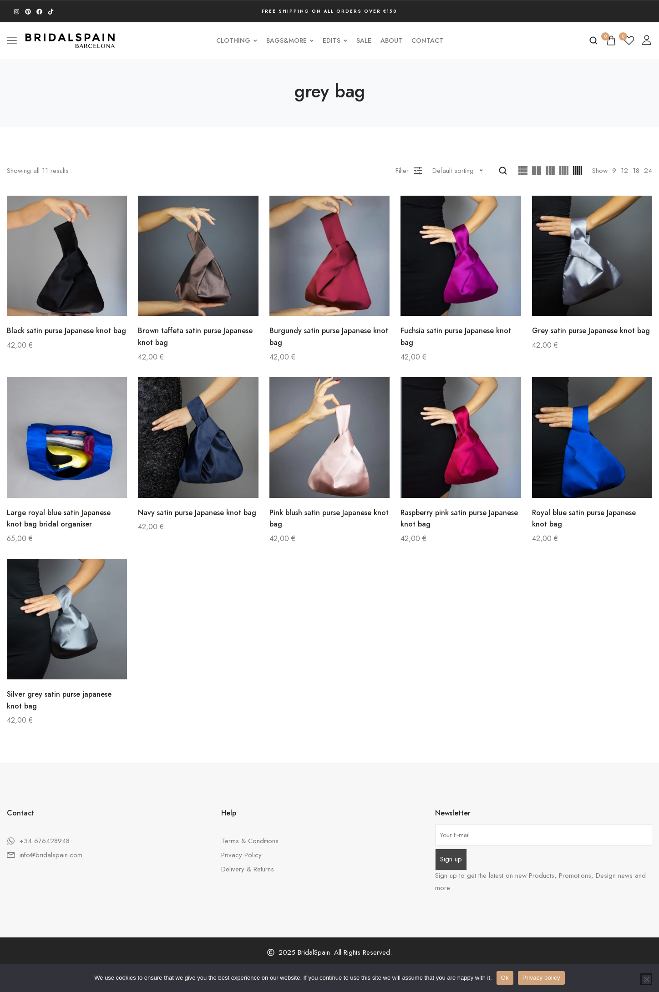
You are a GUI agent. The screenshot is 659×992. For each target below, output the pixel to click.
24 (648, 171)
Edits (335, 40)
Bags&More (290, 40)
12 (624, 171)
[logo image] (70, 40)
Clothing (236, 40)
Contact (427, 40)
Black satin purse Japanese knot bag (66, 330)
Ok (505, 977)
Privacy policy (541, 977)
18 (636, 171)
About (391, 40)
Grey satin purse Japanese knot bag (591, 330)
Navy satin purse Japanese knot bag (197, 512)
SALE (363, 40)
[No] (646, 979)
